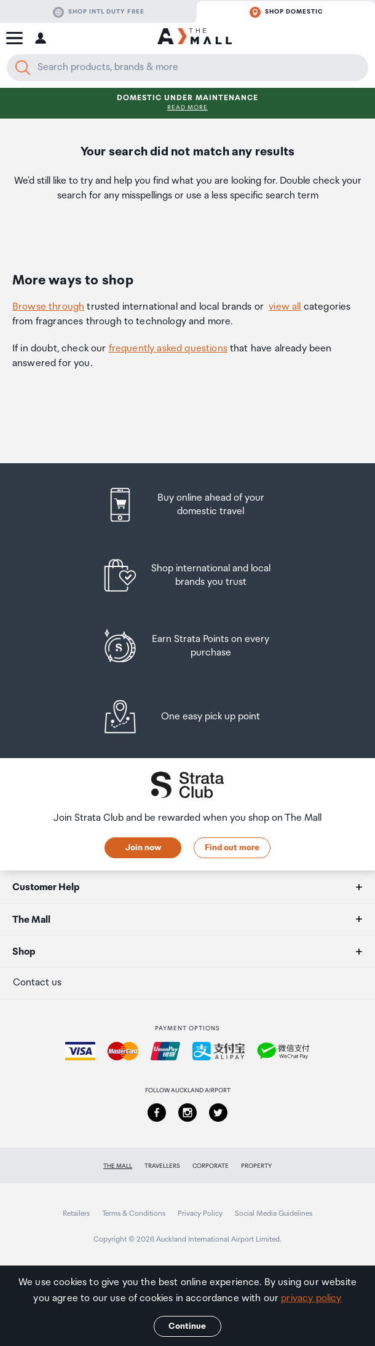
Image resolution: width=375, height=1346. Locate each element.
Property (256, 1166)
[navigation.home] (194, 38)
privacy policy (311, 1298)
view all (285, 307)
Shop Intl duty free (98, 12)
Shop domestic (286, 12)
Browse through (48, 307)
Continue (187, 1326)
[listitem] (188, 504)
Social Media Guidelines (273, 1214)
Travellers (162, 1166)
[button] (14, 38)
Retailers (76, 1214)
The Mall (117, 1166)
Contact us (37, 982)
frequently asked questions (168, 348)
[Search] (22, 67)
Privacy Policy (200, 1214)
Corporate (210, 1166)
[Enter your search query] (187, 67)
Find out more (232, 848)
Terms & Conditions (133, 1214)
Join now (143, 848)
